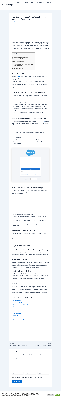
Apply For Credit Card (29, 2)
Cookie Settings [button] (50, 394)
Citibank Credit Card (19, 7)
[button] (28, 7)
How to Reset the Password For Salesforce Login (23, 60)
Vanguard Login (16, 306)
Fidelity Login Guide (17, 317)
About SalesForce (16, 55)
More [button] (27, 7)
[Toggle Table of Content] (33, 54)
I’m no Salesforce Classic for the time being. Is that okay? (25, 64)
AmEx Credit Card (39, 2)
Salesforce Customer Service (18, 61)
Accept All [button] (57, 394)
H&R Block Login (16, 311)
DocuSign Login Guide (17, 302)
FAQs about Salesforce (17, 63)
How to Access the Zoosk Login (19, 319)
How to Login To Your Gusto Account (20, 304)
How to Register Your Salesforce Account (21, 57)
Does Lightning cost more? (19, 65)
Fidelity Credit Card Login (18, 315)
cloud (19, 76)
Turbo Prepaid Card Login (18, 309)
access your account (40, 121)
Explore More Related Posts (18, 68)
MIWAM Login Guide (17, 313)
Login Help (47, 2)
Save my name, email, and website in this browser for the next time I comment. (28, 377)
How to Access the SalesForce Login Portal (21, 58)
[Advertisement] (30, 32)
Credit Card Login (7, 5)
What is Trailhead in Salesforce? (20, 66)
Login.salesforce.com (31, 100)
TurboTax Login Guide (17, 300)
